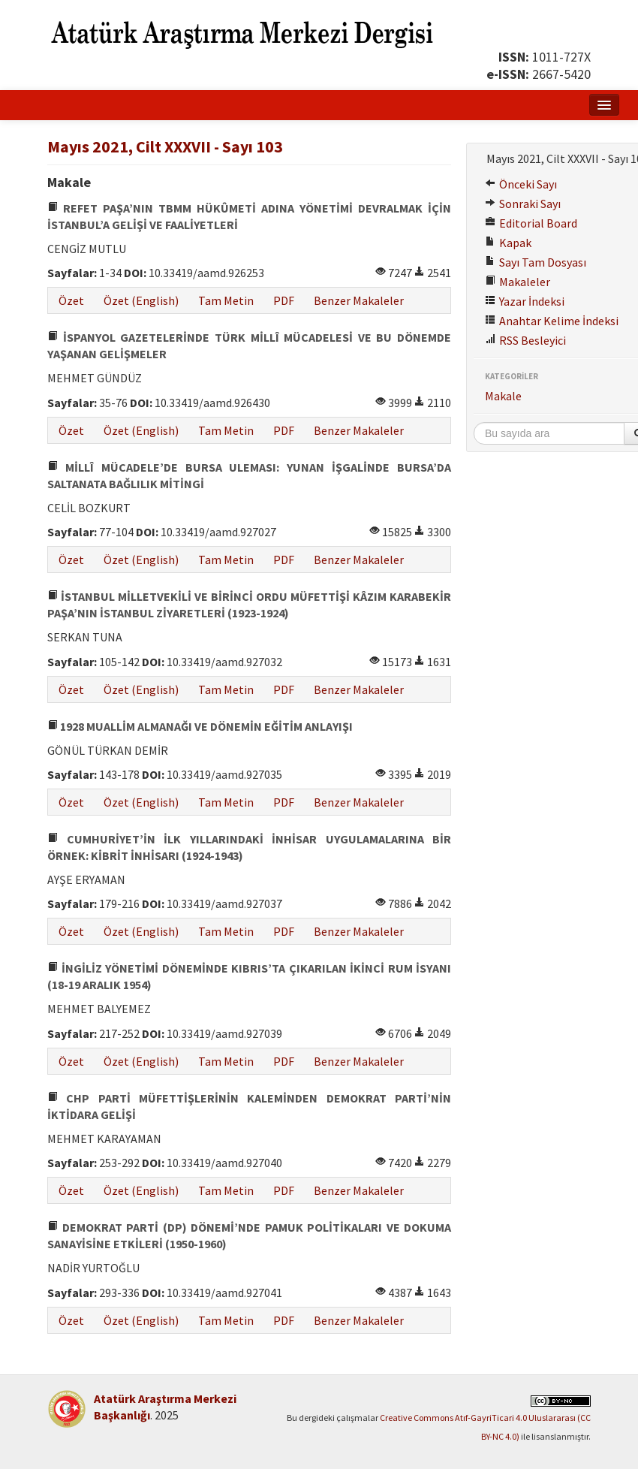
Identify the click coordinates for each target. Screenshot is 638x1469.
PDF (283, 300)
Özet (71, 300)
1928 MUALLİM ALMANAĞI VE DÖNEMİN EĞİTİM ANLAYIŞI (200, 726)
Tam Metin (226, 300)
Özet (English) (141, 300)
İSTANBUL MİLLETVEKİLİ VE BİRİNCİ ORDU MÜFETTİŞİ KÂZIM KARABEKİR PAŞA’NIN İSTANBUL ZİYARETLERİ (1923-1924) (249, 604)
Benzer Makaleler (359, 300)
